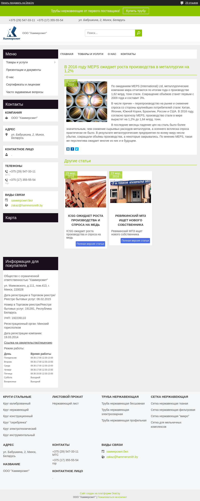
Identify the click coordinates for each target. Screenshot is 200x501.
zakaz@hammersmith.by (27, 205)
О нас (112, 54)
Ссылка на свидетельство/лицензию (28, 342)
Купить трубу (136, 11)
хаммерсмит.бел (22, 200)
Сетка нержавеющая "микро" (170, 416)
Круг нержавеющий (16, 409)
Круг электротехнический (19, 428)
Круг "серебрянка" (15, 422)
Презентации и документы (23, 69)
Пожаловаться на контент (112, 497)
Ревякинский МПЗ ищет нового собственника (130, 220)
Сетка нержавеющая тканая (169, 403)
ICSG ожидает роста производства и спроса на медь (85, 220)
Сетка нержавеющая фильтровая (173, 409)
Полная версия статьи (90, 243)
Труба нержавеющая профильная (124, 420)
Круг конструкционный (18, 416)
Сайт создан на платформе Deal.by (100, 493)
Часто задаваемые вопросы (24, 92)
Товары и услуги (90, 54)
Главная (66, 54)
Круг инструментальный (19, 435)
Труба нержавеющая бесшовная (123, 403)
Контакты (128, 54)
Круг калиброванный (16, 403)
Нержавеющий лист (65, 403)
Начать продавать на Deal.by (17, 2)
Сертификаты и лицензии (23, 84)
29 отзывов (191, 2)
